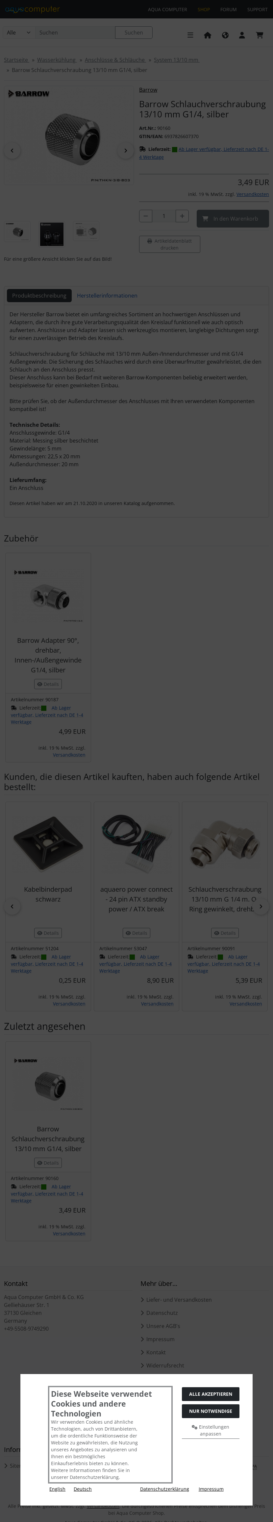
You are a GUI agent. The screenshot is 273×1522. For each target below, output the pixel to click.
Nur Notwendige (210, 1411)
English (57, 1489)
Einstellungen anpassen (210, 1430)
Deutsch (83, 1489)
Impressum (211, 1489)
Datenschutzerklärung (164, 1489)
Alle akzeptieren (210, 1394)
